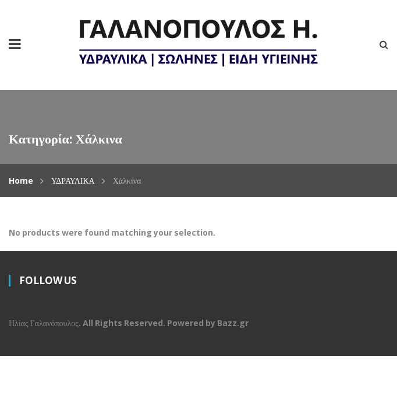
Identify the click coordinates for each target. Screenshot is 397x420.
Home (21, 180)
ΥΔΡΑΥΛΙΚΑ (73, 180)
